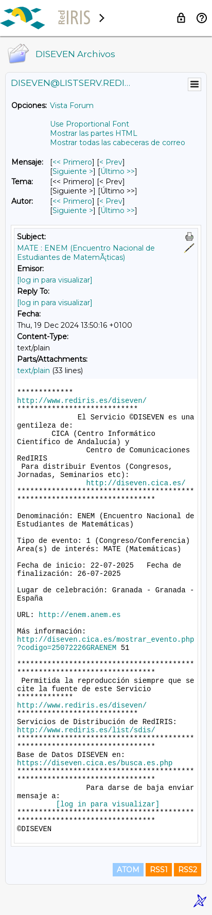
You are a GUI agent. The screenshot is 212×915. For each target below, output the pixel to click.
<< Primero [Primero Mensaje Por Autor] (72, 201)
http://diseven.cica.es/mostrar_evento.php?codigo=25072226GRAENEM (105, 644)
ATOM (128, 869)
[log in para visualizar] (55, 280)
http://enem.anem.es (80, 615)
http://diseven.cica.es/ (135, 483)
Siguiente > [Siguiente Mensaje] (72, 171)
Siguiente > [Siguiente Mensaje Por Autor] (72, 210)
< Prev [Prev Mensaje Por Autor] (110, 201)
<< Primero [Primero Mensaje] (72, 162)
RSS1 (159, 869)
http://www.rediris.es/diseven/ (82, 401)
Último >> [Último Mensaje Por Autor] (117, 210)
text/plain (33, 370)
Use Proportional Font (89, 124)
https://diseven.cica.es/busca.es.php (94, 763)
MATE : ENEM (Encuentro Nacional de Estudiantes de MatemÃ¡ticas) (86, 252)
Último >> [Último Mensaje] (117, 171)
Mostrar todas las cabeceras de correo (117, 142)
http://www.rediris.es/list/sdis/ (86, 730)
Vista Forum (72, 105)
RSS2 (187, 869)
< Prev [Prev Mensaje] (110, 162)
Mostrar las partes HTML (93, 133)
